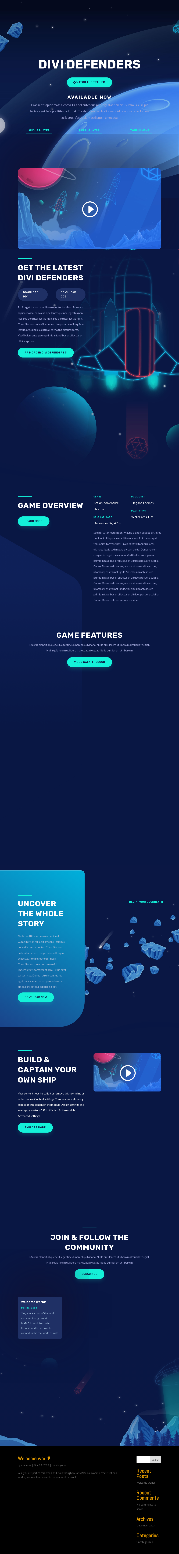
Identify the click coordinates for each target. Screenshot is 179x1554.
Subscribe (89, 1274)
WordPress (77, 1549)
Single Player (39, 130)
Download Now (36, 997)
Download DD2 (68, 294)
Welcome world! (33, 1302)
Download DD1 (30, 294)
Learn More (33, 521)
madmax (26, 1455)
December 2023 (146, 1515)
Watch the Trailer (90, 82)
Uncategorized (60, 1455)
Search (155, 1449)
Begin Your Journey (144, 901)
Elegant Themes (43, 1549)
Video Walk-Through (89, 662)
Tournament (139, 130)
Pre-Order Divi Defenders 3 (46, 352)
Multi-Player (89, 130)
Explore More (35, 1127)
